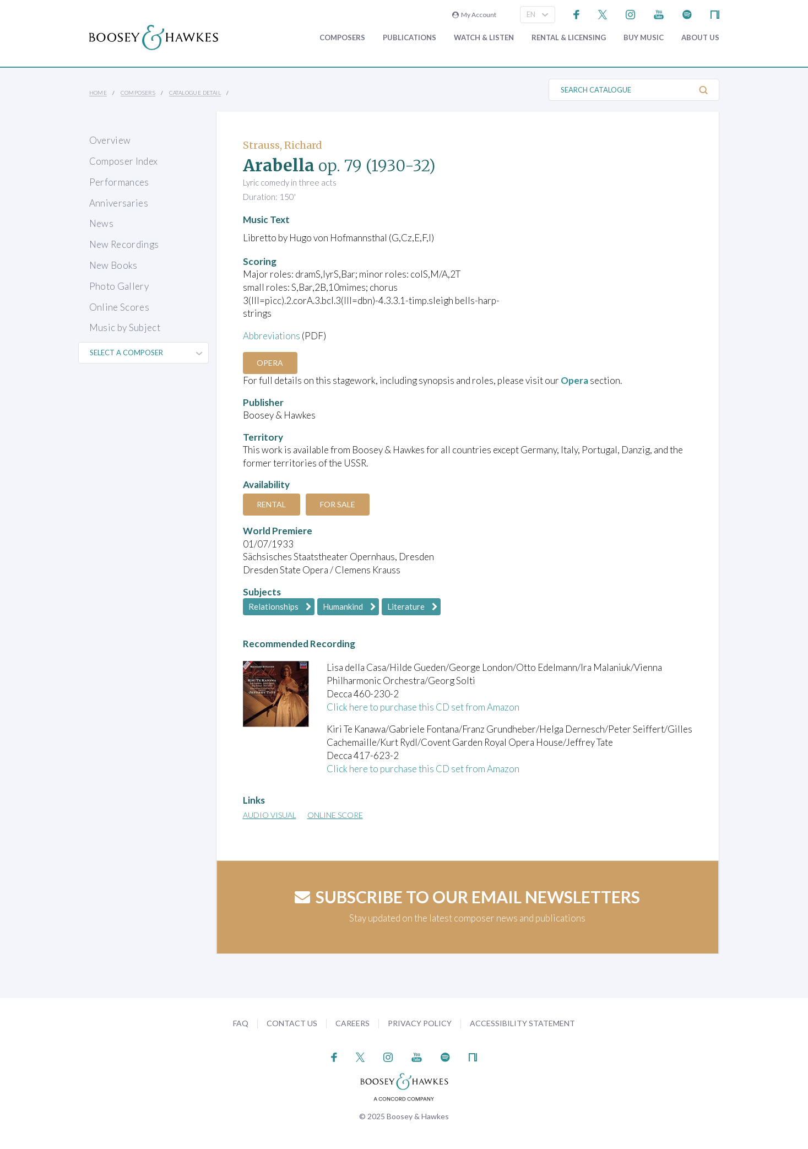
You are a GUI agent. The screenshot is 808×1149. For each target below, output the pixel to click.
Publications (409, 38)
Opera (270, 362)
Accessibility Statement (522, 1023)
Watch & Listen (484, 38)
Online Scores (119, 307)
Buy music (643, 38)
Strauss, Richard (282, 145)
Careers (352, 1023)
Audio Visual (269, 815)
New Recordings (124, 244)
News (101, 223)
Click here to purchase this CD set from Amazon (423, 707)
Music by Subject (124, 327)
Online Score (335, 815)
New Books (113, 265)
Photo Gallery (119, 286)
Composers (342, 38)
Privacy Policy (420, 1023)
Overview (110, 140)
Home (98, 92)
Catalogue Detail (195, 92)
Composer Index (123, 161)
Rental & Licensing (569, 38)
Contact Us (292, 1023)
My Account (474, 14)
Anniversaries (118, 203)
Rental (271, 504)
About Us (700, 38)
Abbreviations (271, 336)
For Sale (338, 504)
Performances (119, 182)
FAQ (240, 1023)
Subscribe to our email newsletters (467, 897)
